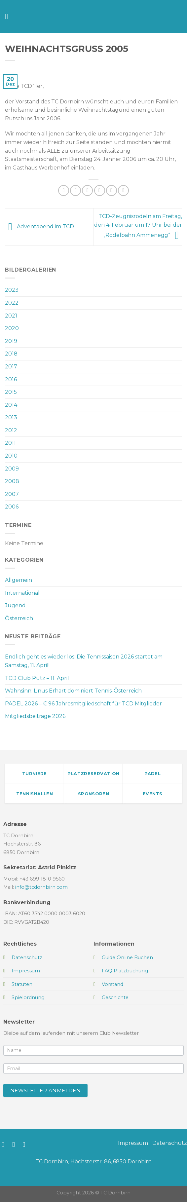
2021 (11, 316)
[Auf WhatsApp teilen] (63, 190)
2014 (11, 405)
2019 (11, 341)
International (22, 593)
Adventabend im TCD (39, 226)
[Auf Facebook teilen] (75, 190)
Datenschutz (169, 1143)
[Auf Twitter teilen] (87, 190)
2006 (12, 507)
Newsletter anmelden (45, 1090)
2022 (12, 303)
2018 (11, 354)
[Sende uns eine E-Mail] (26, 1144)
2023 (12, 290)
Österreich (19, 618)
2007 (12, 494)
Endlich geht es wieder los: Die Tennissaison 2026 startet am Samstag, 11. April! (84, 661)
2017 (11, 366)
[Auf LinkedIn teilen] (123, 190)
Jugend (15, 605)
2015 (11, 392)
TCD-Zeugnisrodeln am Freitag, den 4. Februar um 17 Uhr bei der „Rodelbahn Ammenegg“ (138, 225)
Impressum (133, 1143)
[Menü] (9, 16)
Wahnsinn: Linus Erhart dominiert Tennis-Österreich (73, 691)
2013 (11, 417)
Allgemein (18, 580)
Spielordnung (28, 997)
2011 (10, 443)
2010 (11, 456)
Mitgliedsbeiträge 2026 (35, 716)
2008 (12, 481)
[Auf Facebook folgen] (5, 1144)
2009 (12, 469)
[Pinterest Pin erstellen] (111, 190)
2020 (12, 328)
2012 (11, 430)
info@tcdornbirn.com (41, 887)
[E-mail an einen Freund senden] (99, 190)
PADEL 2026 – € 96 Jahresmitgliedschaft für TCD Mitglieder (83, 703)
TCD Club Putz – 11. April (37, 678)
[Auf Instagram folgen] (15, 1144)
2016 (11, 379)
